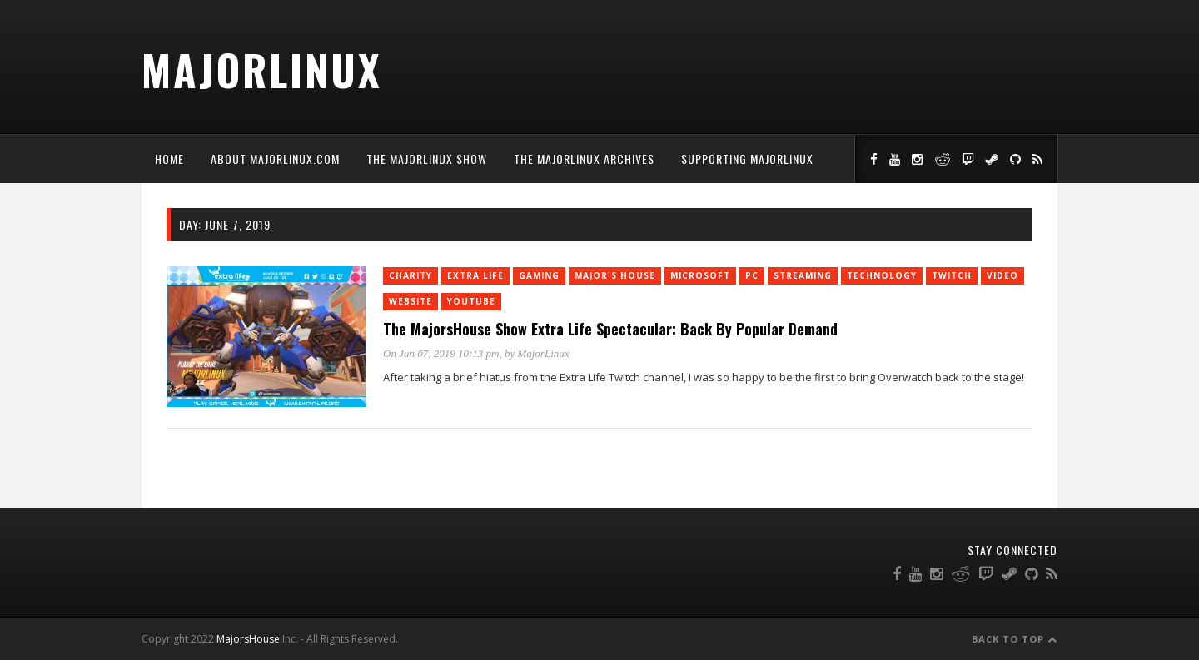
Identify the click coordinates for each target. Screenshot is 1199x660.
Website (410, 301)
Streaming (803, 275)
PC (752, 275)
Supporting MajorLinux (747, 158)
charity (410, 275)
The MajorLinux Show (426, 158)
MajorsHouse (248, 639)
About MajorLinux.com (275, 158)
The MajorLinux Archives (584, 158)
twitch (952, 275)
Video (1002, 275)
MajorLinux (262, 69)
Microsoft (700, 275)
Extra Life (475, 275)
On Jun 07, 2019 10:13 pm (441, 353)
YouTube (471, 301)
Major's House (615, 275)
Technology (882, 275)
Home (169, 158)
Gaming (539, 275)
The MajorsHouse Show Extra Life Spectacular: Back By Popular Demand (610, 329)
